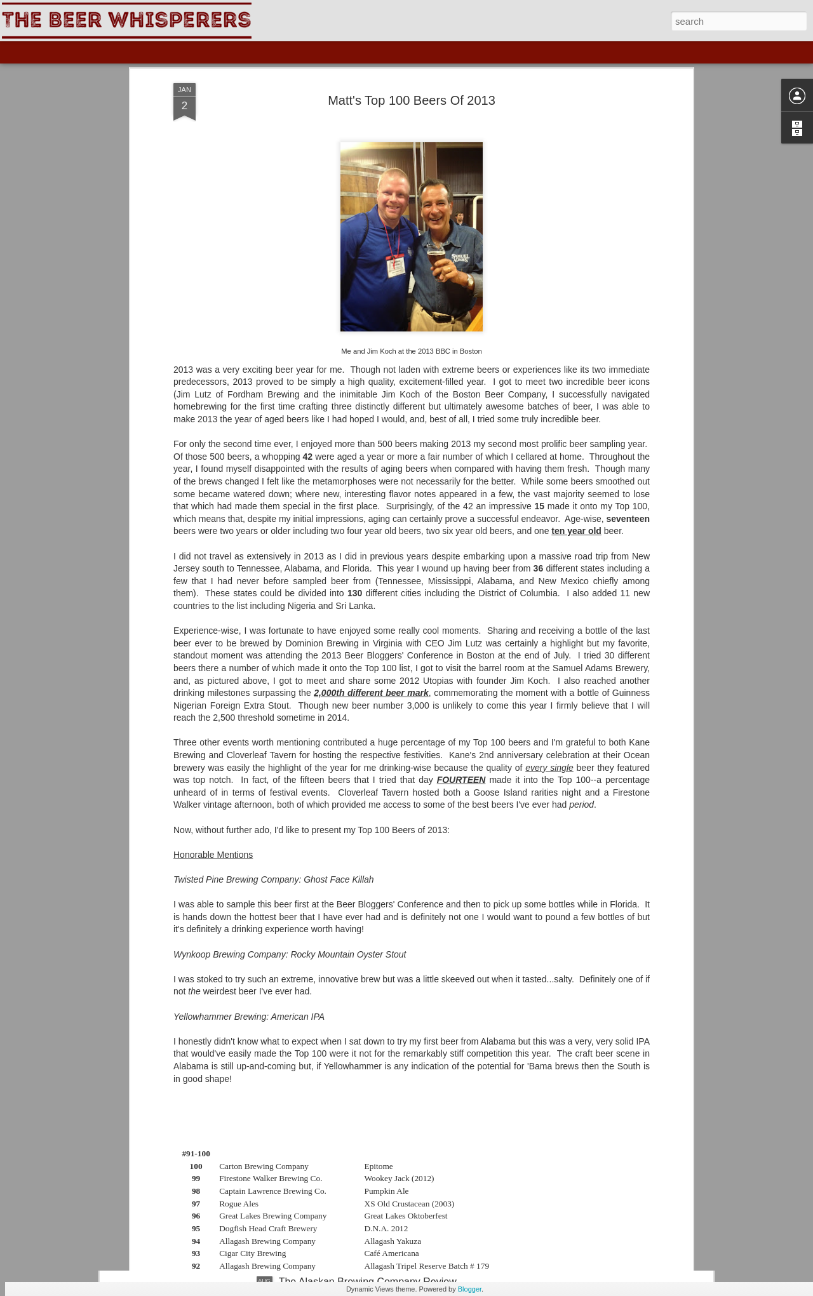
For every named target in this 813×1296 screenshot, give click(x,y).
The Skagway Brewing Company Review (370, 993)
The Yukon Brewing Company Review (364, 1137)
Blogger (469, 1289)
